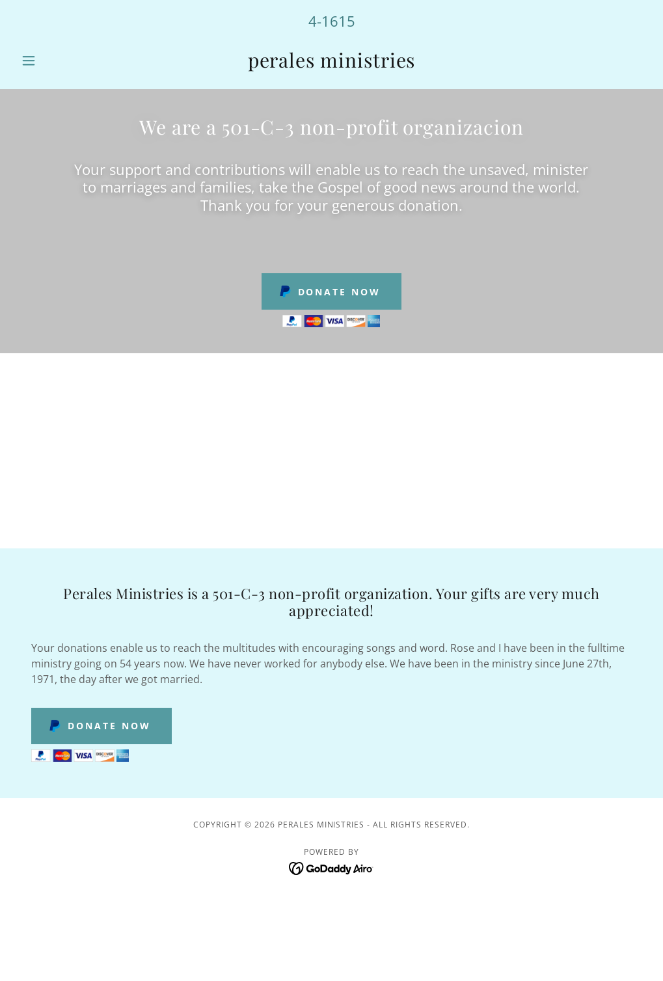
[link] (332, 64)
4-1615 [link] (331, 21)
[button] (63, 60)
